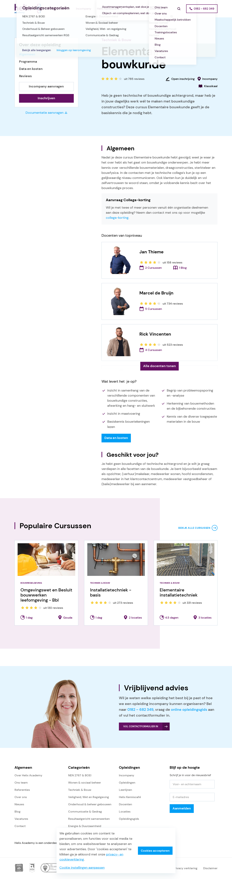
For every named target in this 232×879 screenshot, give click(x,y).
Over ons (156, 9)
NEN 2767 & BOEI (79, 775)
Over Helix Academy (28, 775)
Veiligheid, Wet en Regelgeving (88, 797)
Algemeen (27, 54)
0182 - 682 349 (204, 9)
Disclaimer (210, 868)
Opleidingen (58, 9)
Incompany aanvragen (46, 86)
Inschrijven (46, 98)
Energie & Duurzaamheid (84, 826)
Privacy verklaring (185, 868)
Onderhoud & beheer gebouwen (89, 804)
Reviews (25, 76)
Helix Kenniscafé (108, 9)
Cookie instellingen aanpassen (82, 867)
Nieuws (19, 804)
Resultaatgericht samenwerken (89, 819)
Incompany (83, 9)
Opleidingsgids (129, 819)
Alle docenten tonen (159, 366)
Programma (28, 62)
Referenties (136, 9)
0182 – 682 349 (140, 709)
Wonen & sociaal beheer (84, 782)
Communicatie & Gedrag (85, 811)
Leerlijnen (125, 790)
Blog (17, 811)
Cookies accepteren (155, 851)
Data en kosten (31, 69)
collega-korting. (117, 217)
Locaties (124, 811)
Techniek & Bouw (116, 40)
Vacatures (21, 819)
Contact (20, 826)
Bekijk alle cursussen (194, 528)
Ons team (21, 782)
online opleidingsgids (189, 709)
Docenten (125, 804)
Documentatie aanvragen (46, 112)
